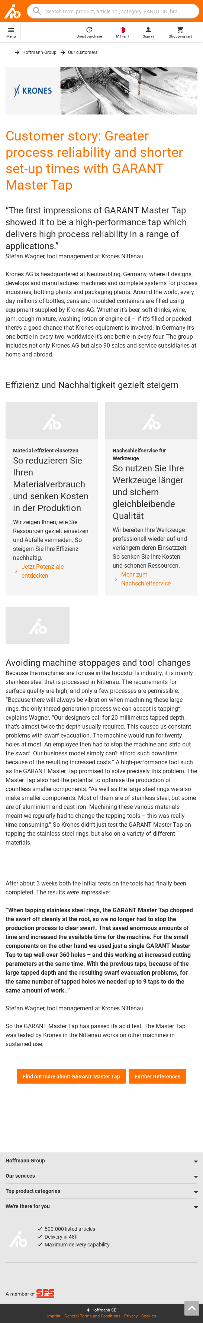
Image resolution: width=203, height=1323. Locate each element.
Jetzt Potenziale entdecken (38, 571)
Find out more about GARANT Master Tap (71, 1077)
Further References (157, 1077)
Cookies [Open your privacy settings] (148, 1316)
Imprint (54, 1316)
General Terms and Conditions (92, 1316)
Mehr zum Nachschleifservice (142, 579)
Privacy (131, 1316)
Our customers (82, 52)
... (9, 52)
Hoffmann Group (39, 52)
